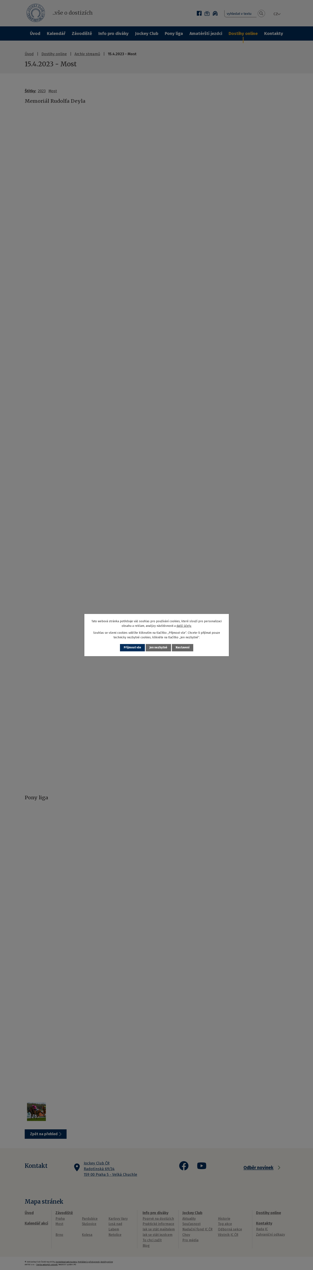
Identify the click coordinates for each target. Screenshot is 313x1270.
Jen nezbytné (158, 647)
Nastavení (182, 647)
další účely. (184, 626)
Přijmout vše (132, 647)
